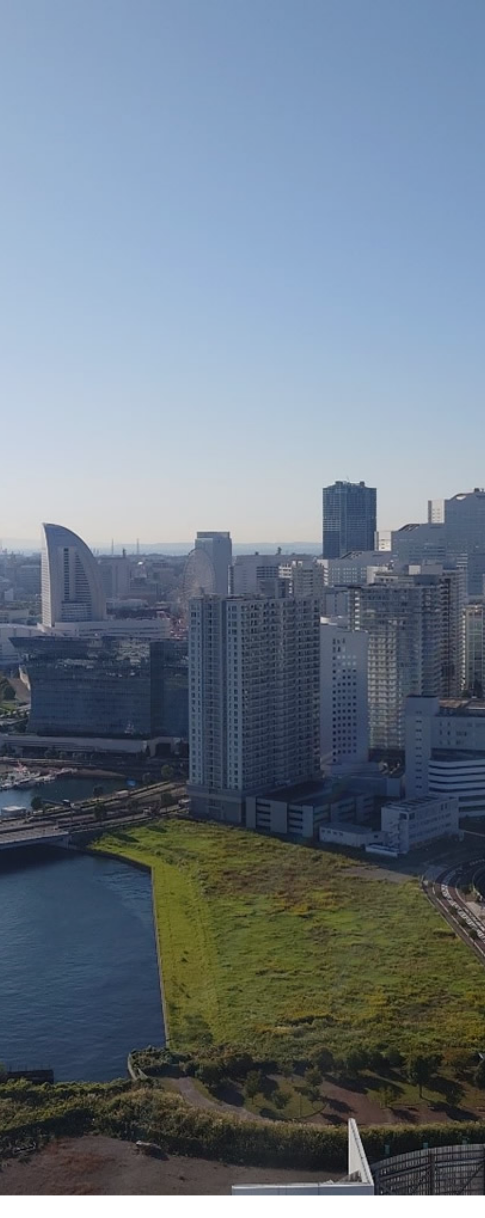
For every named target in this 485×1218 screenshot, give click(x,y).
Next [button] (469, 817)
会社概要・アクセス (217, 1185)
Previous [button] (15, 817)
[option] (242, 187)
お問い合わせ (306, 1185)
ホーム (171, 1185)
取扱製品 (265, 1185)
